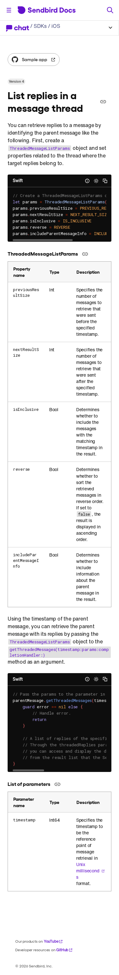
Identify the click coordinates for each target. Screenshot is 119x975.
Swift (18, 180)
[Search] (110, 10)
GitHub (64, 950)
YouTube (53, 941)
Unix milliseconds (90, 870)
